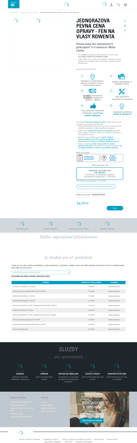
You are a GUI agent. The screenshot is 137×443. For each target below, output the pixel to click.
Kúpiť (115, 208)
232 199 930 (99, 173)
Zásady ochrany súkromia (29, 439)
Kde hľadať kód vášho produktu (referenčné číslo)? (30, 276)
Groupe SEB (99, 439)
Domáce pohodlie (17, 405)
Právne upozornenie (84, 442)
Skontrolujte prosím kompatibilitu (96, 186)
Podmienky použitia (51, 439)
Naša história (47, 405)
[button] (111, 4)
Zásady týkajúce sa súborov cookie (76, 439)
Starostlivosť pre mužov (21, 417)
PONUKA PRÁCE (112, 439)
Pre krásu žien (16, 414)
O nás (43, 402)
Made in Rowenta (48, 408)
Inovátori (69, 442)
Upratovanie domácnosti (21, 402)
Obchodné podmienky (53, 442)
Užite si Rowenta (48, 411)
